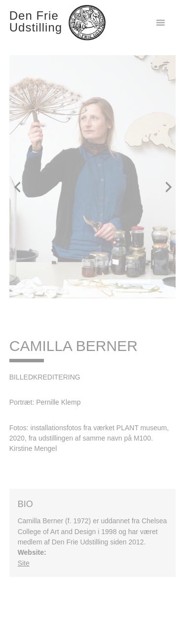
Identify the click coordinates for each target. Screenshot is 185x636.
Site (24, 563)
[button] (16, 186)
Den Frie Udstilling (35, 21)
